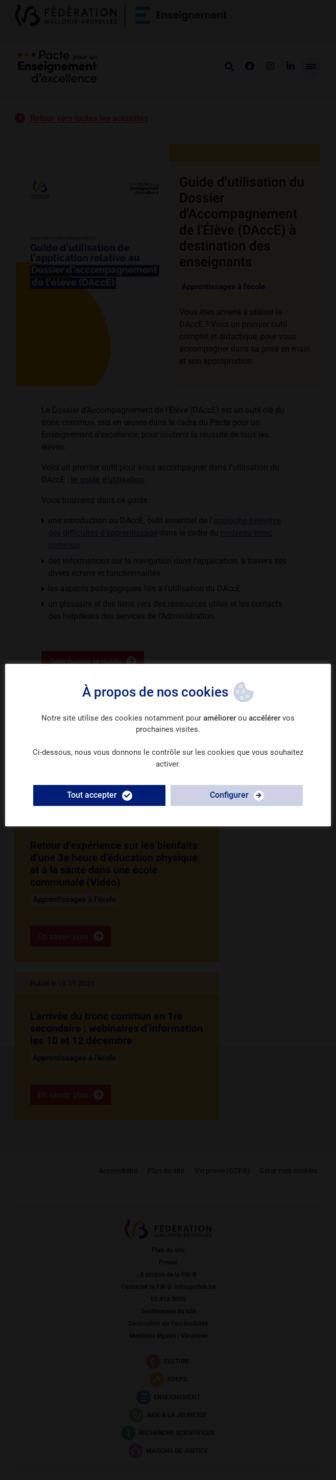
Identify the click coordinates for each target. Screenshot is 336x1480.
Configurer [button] (229, 795)
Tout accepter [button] (92, 795)
